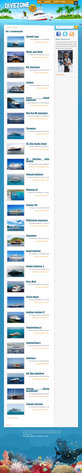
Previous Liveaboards (11, 27)
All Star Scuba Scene (36, 143)
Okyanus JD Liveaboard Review (41, 195)
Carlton (29, 82)
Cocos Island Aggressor (37, 98)
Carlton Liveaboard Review (42, 88)
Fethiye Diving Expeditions (37, 389)
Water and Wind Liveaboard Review (40, 57)
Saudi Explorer (33, 250)
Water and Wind (34, 51)
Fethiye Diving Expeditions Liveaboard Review (38, 396)
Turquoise (31, 128)
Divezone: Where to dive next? (20, 7)
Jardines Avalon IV (35, 312)
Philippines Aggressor (37, 220)
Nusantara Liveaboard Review (41, 241)
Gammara (31, 358)
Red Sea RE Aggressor (37, 113)
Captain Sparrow (34, 404)
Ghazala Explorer (34, 174)
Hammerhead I (33, 342)
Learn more (26, 436)
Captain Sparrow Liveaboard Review (40, 409)
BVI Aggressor (33, 67)
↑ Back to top (8, 425)
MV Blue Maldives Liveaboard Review (40, 378)
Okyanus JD (32, 189)
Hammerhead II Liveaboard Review (40, 333)
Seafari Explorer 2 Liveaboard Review (40, 271)
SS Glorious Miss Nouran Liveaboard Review (38, 166)
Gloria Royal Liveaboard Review (41, 302)
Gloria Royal (32, 296)
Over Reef (31, 281)
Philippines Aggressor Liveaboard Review (39, 225)
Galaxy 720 (31, 204)
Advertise (33, 436)
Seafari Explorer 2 (35, 266)
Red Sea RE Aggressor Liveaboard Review (39, 118)
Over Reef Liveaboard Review (42, 287)
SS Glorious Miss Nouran (37, 160)
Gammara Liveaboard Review (42, 363)
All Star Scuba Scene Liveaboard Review (39, 149)
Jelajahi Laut (32, 36)
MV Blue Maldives (35, 373)
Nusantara (31, 235)
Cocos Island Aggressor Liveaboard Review (39, 105)
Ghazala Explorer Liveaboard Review (40, 179)
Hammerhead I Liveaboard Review (41, 348)
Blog (46, 436)
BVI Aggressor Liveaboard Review (41, 72)
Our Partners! (40, 436)
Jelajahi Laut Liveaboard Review (41, 42)
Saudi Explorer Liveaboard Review (41, 256)
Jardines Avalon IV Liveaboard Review (40, 317)
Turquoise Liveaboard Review (42, 133)
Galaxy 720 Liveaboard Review (41, 210)
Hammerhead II (33, 327)
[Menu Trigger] (76, 3)
